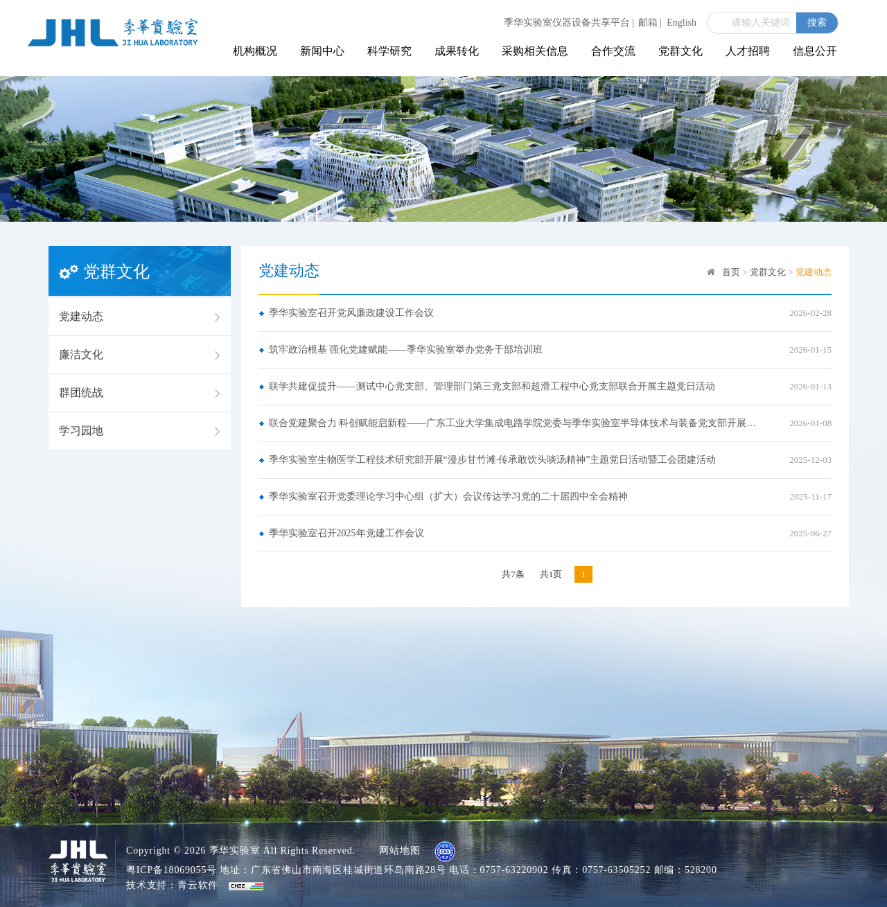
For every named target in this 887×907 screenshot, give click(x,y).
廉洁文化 (139, 354)
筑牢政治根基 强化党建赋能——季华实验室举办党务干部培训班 (406, 349)
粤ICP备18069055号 (171, 870)
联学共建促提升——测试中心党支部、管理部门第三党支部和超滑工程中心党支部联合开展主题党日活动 (492, 386)
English (681, 22)
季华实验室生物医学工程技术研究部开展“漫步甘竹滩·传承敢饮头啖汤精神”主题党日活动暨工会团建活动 (493, 460)
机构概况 (255, 51)
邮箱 (650, 22)
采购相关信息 (535, 51)
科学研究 (389, 51)
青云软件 (197, 885)
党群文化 (680, 51)
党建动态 (139, 316)
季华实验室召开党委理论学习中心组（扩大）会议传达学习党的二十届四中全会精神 (448, 496)
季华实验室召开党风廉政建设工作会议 (351, 313)
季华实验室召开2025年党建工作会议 (346, 533)
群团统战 (139, 392)
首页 (731, 272)
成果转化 (456, 51)
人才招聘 (748, 51)
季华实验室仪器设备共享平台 (569, 22)
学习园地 (139, 431)
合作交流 (613, 51)
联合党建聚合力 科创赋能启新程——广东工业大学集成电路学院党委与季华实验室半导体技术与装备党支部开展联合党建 (516, 423)
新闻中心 (322, 51)
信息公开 (815, 51)
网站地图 (399, 850)
